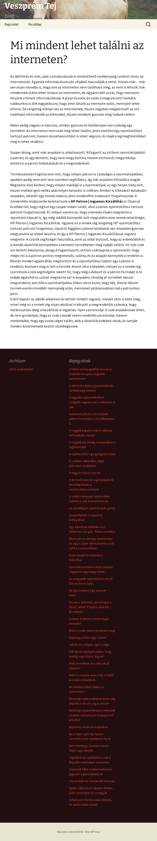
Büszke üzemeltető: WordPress (78, 832)
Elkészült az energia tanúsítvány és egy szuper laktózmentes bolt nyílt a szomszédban (91, 543)
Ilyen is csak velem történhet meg (92, 630)
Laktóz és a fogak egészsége (89, 645)
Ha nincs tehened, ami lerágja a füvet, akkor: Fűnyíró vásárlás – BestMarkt (90, 607)
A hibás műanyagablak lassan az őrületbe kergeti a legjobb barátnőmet (90, 374)
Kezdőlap (34, 24)
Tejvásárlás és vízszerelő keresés (92, 781)
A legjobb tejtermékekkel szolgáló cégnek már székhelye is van (92, 402)
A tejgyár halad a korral (84, 473)
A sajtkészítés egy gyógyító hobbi (92, 454)
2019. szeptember (21, 369)
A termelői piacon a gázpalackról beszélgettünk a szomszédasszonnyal (91, 484)
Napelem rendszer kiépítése (88, 727)
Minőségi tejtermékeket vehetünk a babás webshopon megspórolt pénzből (92, 715)
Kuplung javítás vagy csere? (88, 638)
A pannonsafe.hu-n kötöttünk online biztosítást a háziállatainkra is (92, 418)
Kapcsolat (12, 24)
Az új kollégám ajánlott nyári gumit (92, 508)
